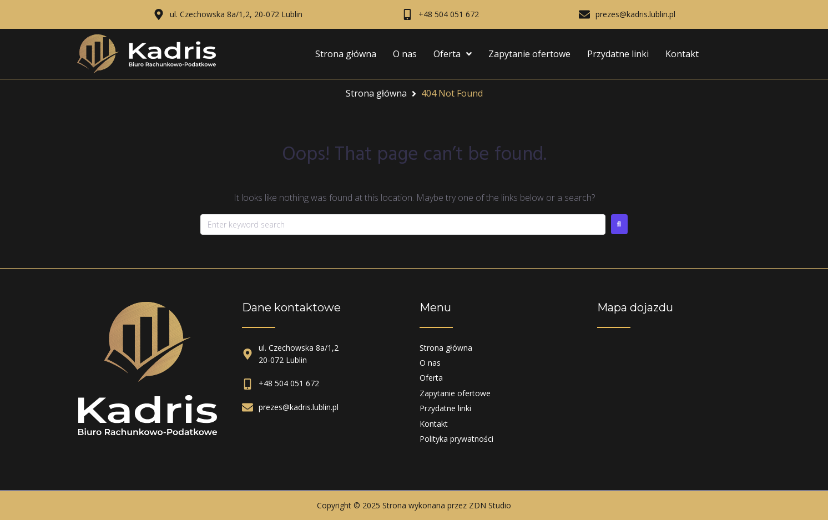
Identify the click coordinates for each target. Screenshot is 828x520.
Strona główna (376, 93)
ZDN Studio (490, 505)
